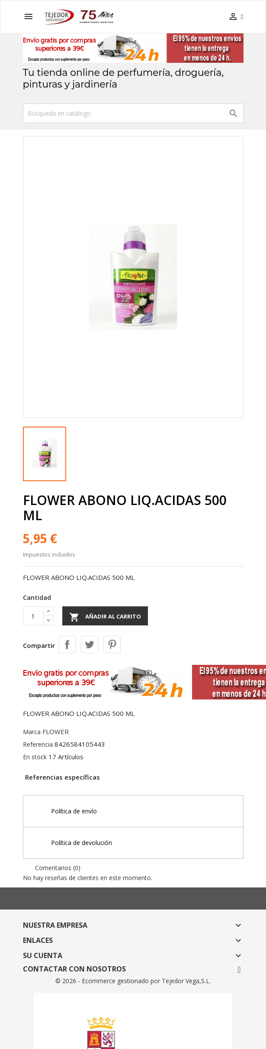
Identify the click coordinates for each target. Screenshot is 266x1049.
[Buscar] (133, 113)
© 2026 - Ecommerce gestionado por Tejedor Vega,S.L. (133, 981)
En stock (35, 757)
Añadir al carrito (105, 617)
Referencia (38, 744)
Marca (32, 732)
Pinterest (112, 644)
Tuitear (89, 644)
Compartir (67, 644)
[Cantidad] (33, 615)
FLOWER (55, 731)
